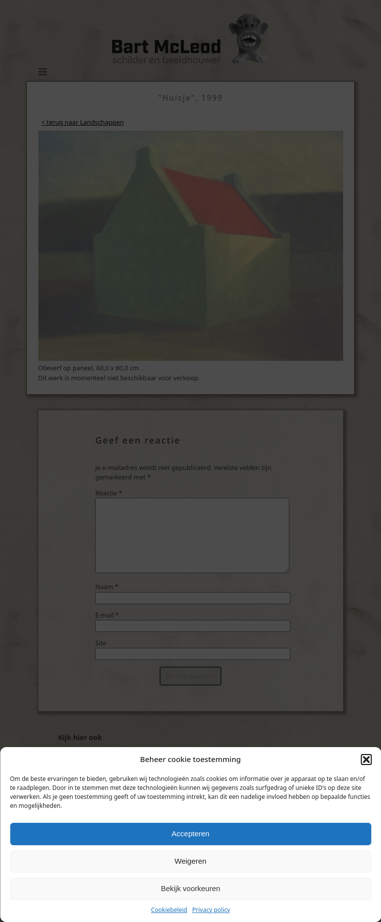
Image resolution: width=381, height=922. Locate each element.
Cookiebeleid (169, 910)
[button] (366, 760)
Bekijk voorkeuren (190, 888)
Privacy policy (211, 910)
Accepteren (191, 833)
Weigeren (191, 861)
